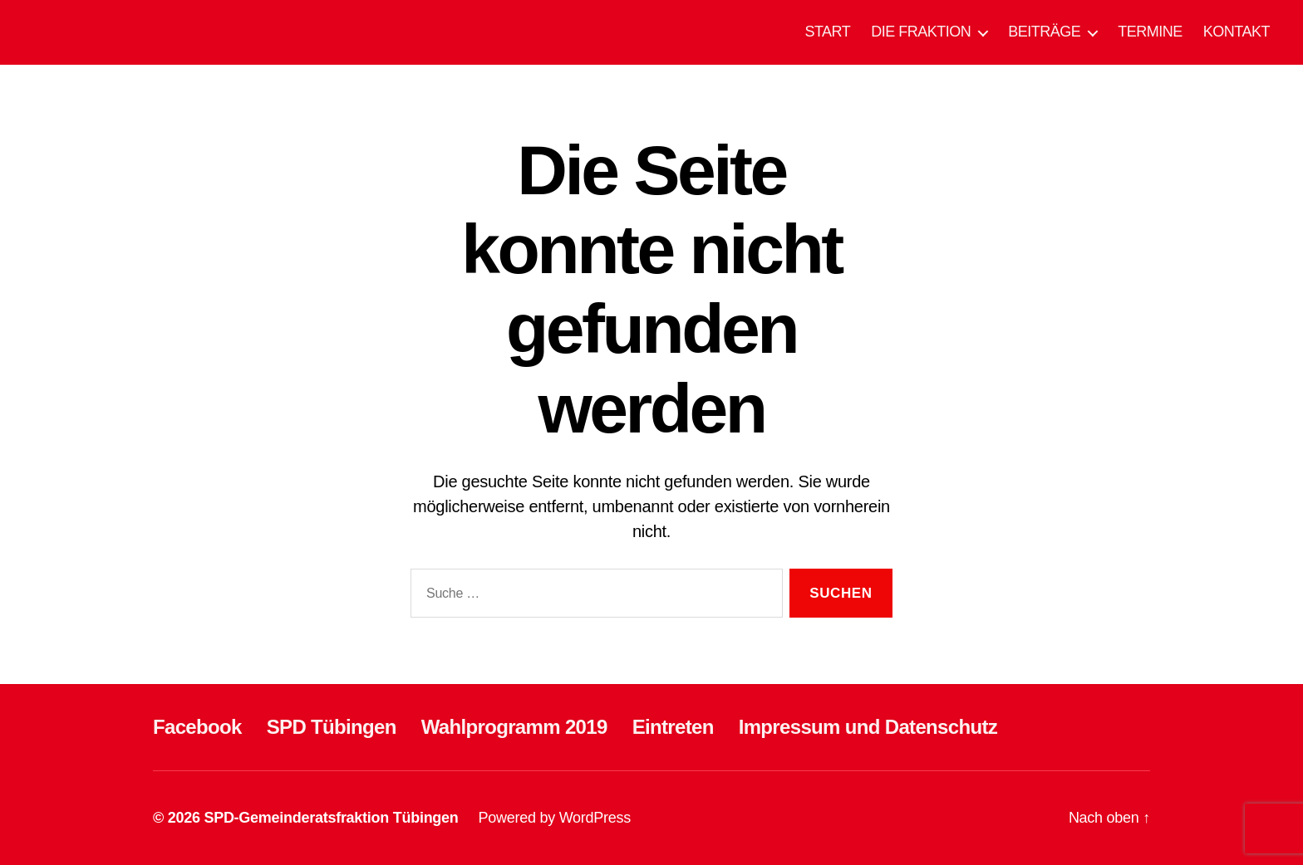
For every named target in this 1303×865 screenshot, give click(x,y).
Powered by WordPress (555, 817)
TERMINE (1150, 31)
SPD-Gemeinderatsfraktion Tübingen (331, 817)
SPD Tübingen (331, 727)
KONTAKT (1236, 31)
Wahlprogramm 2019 (514, 727)
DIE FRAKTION (921, 31)
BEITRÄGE (1044, 31)
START (827, 31)
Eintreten (673, 727)
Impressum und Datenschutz (868, 727)
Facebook (197, 727)
